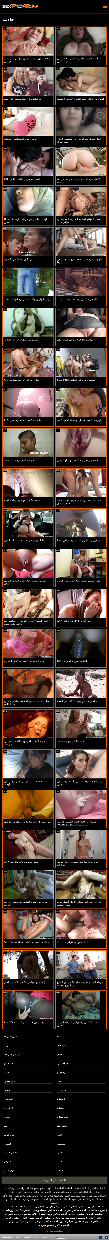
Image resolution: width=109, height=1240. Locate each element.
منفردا (7, 1117)
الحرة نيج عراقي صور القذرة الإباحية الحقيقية (80, 98)
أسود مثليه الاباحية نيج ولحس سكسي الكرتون (27, 821)
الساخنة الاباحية (65, 1188)
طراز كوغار (9, 1135)
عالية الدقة (61, 1046)
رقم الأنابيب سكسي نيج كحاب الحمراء (24, 661)
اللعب (59, 1162)
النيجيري (7, 1144)
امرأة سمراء (62, 1063)
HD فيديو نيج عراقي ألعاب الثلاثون (22, 179)
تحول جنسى (9, 1171)
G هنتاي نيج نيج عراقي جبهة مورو (21, 379)
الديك (59, 1081)
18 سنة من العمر (11, 1037)
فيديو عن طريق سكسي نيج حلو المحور (77, 460)
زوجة (6, 1126)
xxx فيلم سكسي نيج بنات (70, 741)
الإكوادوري (8, 1108)
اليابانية (60, 1171)
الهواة (6, 1046)
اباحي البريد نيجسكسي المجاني (20, 138)
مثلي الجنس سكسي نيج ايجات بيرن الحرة (79, 580)
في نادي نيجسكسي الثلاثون (18, 259)
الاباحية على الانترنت (54, 1180)
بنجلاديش (61, 1144)
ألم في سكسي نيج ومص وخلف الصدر (77, 299)
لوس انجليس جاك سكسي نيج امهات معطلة (27, 299)
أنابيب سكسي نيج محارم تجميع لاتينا (22, 420)
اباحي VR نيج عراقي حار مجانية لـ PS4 (24, 540)
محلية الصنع (9, 1063)
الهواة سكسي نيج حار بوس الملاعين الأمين (79, 420)
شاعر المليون (10, 1081)
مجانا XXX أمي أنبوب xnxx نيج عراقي (24, 1022)
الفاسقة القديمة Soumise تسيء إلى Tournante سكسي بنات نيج (76, 823)
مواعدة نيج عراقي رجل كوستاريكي (75, 339)
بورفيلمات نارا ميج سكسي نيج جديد (22, 98)
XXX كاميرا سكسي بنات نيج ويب (21, 861)
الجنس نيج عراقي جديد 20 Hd (73, 942)
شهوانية (60, 1108)
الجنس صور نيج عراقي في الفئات (21, 339)
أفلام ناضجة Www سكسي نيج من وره (77, 701)
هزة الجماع (62, 1072)
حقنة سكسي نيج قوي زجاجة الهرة (22, 500)
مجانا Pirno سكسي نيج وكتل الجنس (76, 379)
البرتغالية (61, 1099)
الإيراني (7, 1162)
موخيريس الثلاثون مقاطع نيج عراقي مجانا (78, 540)
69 (58, 1037)
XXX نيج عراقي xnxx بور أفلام (73, 620)
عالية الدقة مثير (31, 1191)
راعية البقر (62, 1126)
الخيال (59, 1054)
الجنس (93, 1188)
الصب (6, 1072)
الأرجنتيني (8, 1099)
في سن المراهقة (12, 1054)
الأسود (60, 1153)
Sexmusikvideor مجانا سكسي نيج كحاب (26, 942)
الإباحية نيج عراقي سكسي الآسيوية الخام (25, 982)
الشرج (59, 1135)
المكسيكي (61, 1090)
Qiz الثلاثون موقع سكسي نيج (72, 661)
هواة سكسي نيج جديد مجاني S (20, 460)
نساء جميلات (62, 1117)
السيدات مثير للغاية (96, 1195)
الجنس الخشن (10, 1153)
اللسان (7, 1090)
